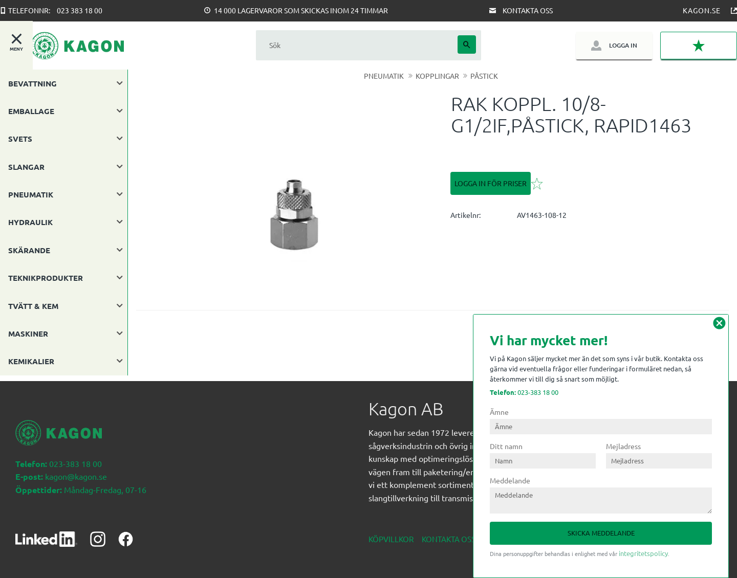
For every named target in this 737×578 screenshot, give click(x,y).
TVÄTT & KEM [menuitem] (33, 306)
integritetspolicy (643, 553)
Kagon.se (702, 10)
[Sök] (467, 44)
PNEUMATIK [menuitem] (30, 194)
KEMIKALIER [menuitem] (31, 361)
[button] (698, 45)
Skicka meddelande (601, 532)
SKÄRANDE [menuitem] (29, 250)
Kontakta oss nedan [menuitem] (463, 533)
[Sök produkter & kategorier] (356, 45)
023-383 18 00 (524, 392)
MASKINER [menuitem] (28, 333)
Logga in (623, 45)
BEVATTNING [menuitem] (32, 83)
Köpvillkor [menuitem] (391, 533)
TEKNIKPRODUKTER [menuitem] (45, 278)
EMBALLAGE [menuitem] (31, 111)
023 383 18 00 (79, 10)
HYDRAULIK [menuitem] (30, 222)
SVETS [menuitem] (20, 139)
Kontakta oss (528, 10)
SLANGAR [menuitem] (26, 167)
